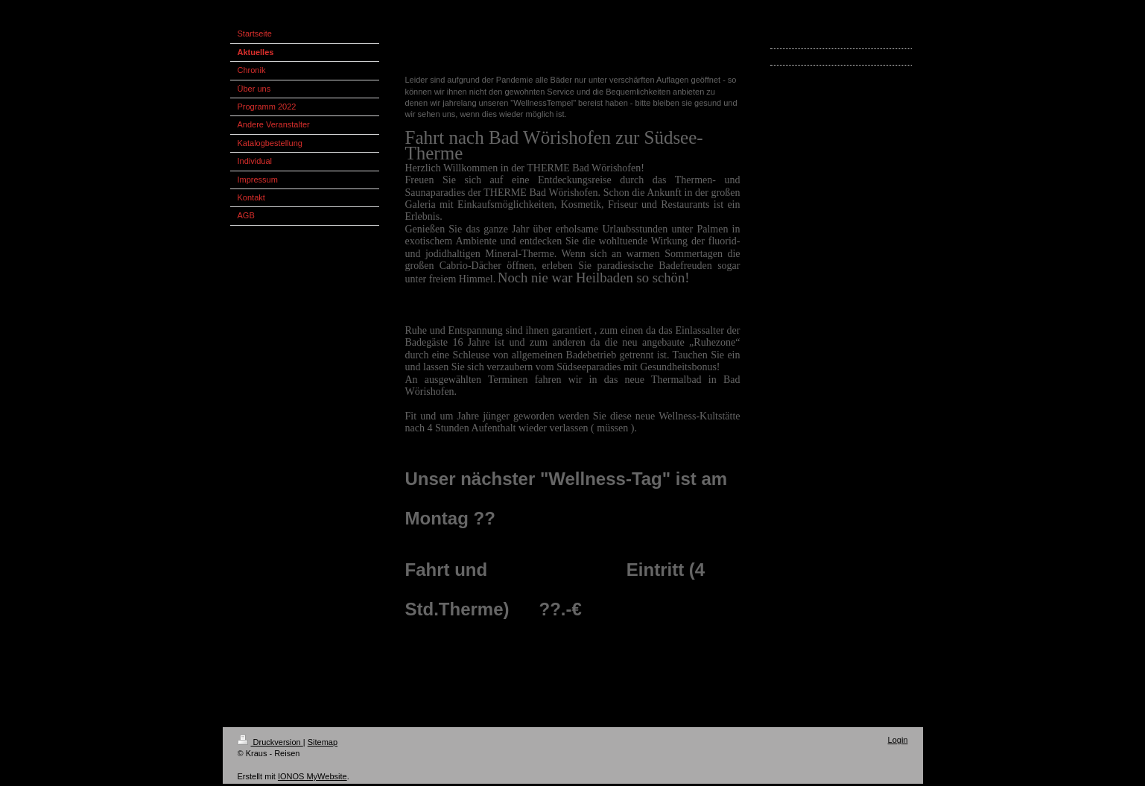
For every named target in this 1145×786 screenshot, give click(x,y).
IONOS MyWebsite (312, 776)
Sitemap (322, 742)
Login (898, 739)
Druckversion (270, 742)
